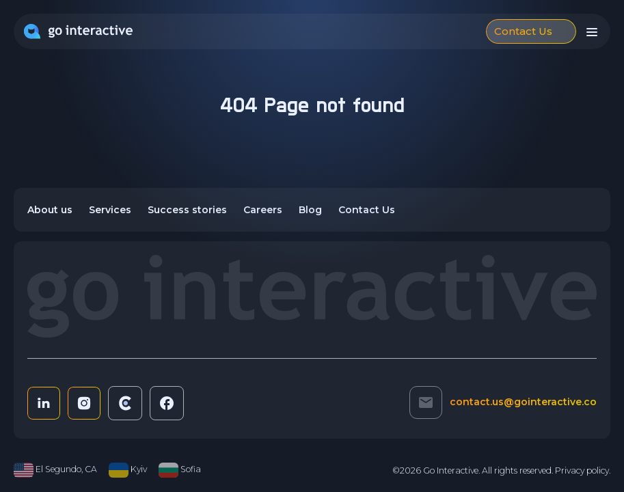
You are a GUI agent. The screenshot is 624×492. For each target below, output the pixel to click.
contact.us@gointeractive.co (523, 402)
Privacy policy (582, 470)
